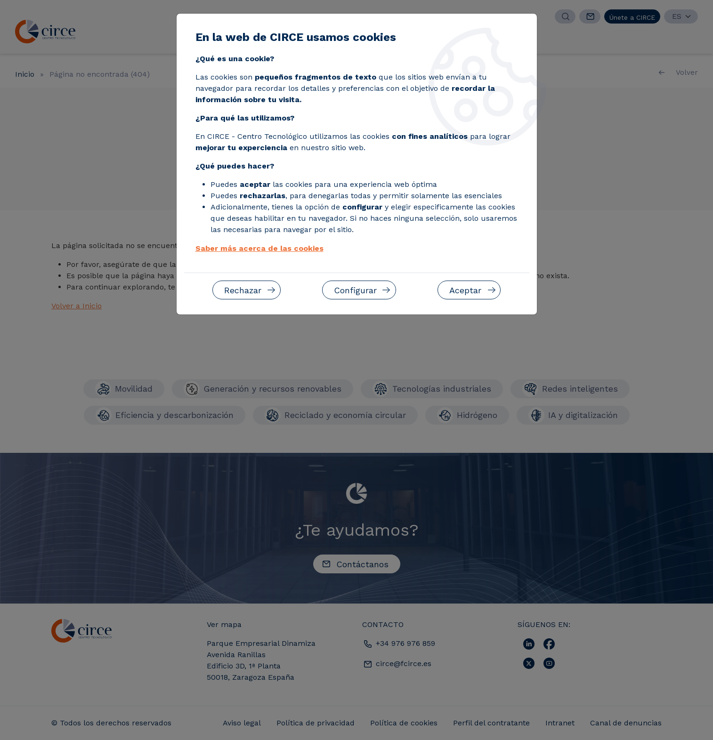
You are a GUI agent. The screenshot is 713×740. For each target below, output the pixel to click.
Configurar (355, 290)
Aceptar (465, 290)
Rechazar (242, 290)
